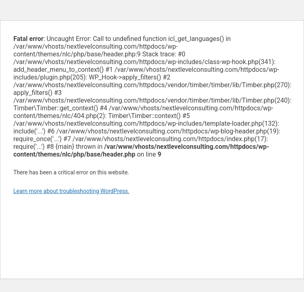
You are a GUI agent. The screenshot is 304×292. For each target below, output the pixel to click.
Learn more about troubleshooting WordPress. (71, 191)
